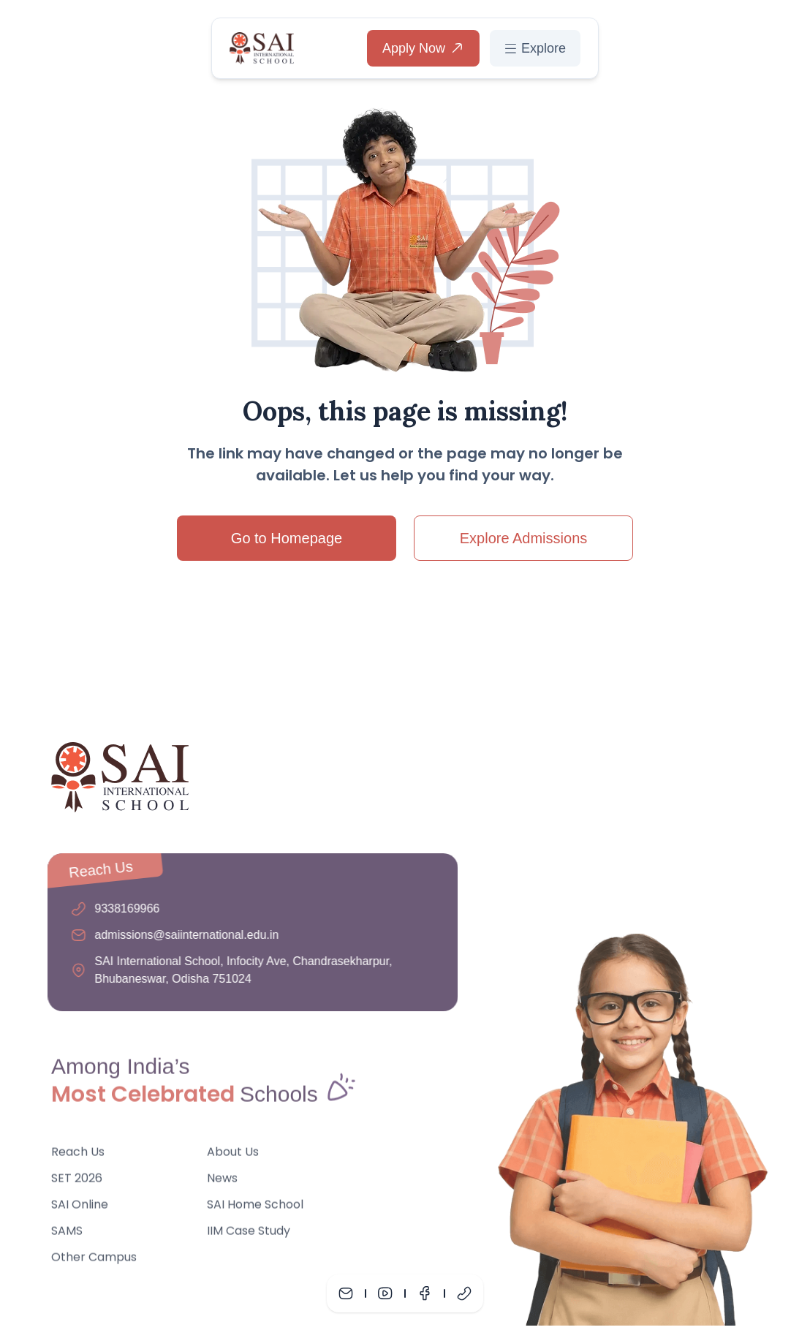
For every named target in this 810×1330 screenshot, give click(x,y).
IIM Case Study (248, 1233)
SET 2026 (76, 1181)
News (222, 1181)
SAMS (67, 1233)
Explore (535, 48)
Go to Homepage (286, 538)
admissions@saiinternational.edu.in (183, 935)
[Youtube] (385, 1293)
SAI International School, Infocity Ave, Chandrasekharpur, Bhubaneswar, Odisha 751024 (240, 970)
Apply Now (423, 48)
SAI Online (79, 1207)
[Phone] (464, 1293)
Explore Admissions (524, 538)
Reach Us (78, 1154)
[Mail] (345, 1293)
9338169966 (123, 908)
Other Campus (94, 1260)
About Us (233, 1154)
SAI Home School (255, 1207)
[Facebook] (424, 1293)
